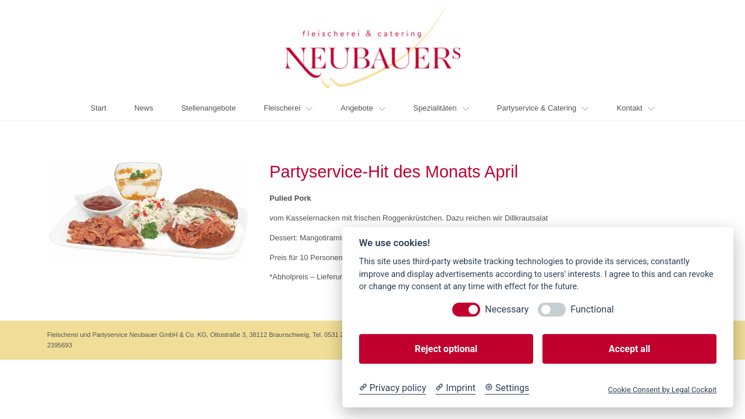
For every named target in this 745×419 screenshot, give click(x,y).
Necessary (506, 309)
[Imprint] (455, 388)
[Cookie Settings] (507, 388)
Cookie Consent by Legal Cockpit (662, 389)
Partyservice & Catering (543, 108)
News (144, 108)
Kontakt (635, 108)
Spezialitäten (441, 108)
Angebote (362, 108)
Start (98, 108)
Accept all (629, 348)
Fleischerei (288, 108)
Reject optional (445, 348)
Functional (591, 309)
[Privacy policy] (392, 388)
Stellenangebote (208, 108)
